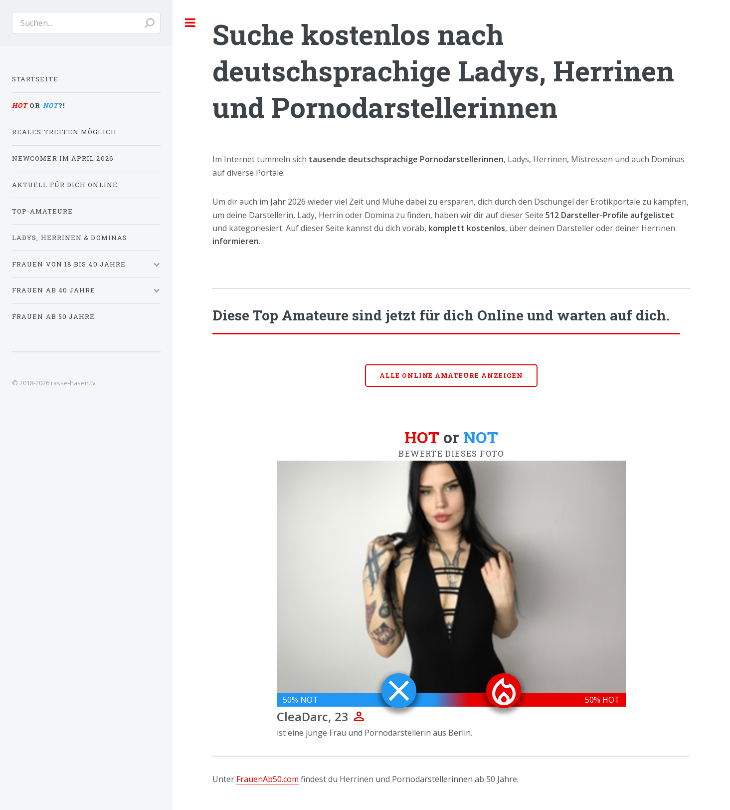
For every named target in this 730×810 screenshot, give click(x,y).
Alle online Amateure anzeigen (451, 375)
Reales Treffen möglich (64, 131)
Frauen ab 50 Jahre (53, 316)
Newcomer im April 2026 (63, 158)
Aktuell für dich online (65, 184)
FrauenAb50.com (267, 779)
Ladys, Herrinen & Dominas (69, 237)
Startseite (35, 78)
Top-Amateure (42, 211)
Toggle (190, 22)
